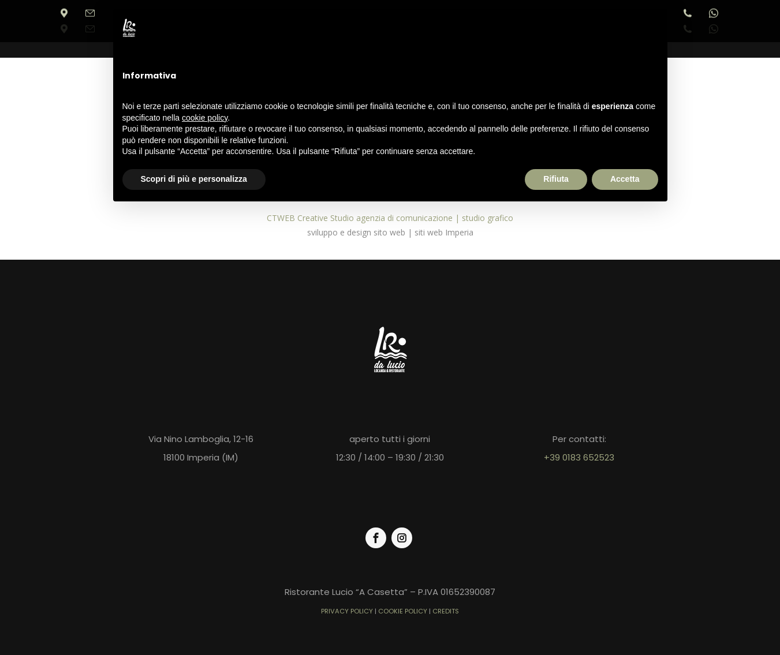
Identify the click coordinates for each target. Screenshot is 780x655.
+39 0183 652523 (579, 457)
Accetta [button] (625, 179)
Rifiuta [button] (556, 179)
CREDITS (445, 611)
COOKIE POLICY (402, 611)
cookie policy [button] (204, 117)
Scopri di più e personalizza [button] (194, 179)
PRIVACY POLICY (347, 611)
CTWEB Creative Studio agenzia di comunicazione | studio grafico (390, 217)
